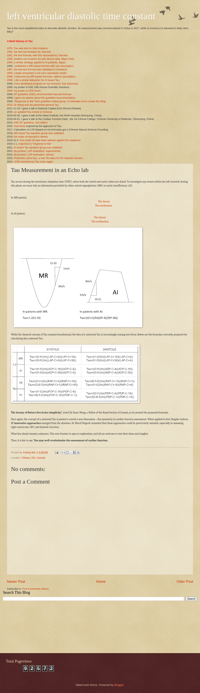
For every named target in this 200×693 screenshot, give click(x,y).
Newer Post (16, 582)
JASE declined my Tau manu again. (34, 161)
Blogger (118, 685)
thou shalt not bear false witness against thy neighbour (50, 140)
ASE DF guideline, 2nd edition (30, 122)
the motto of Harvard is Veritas (31, 136)
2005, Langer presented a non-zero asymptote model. (37, 73)
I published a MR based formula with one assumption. (43, 65)
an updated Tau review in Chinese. (33, 111)
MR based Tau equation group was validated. (39, 133)
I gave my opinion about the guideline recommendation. (45, 97)
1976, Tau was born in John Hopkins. (27, 48)
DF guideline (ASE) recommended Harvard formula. (43, 94)
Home (100, 582)
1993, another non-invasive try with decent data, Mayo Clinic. (41, 58)
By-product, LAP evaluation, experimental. (37, 151)
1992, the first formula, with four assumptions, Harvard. (37, 55)
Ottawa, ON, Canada (33, 457)
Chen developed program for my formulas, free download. (46, 83)
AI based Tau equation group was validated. (38, 147)
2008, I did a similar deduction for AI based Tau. (33, 80)
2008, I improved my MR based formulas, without (34, 76)
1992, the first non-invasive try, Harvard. (29, 51)
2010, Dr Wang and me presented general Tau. (33, 104)
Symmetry (19, 126)
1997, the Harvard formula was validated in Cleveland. (37, 69)
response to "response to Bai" (35, 143)
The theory (104, 201)
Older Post (184, 582)
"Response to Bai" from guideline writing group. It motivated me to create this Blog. (60, 101)
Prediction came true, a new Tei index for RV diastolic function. (49, 158)
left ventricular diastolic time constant (81, 15)
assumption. (69, 76)
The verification (103, 205)
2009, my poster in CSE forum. (24, 90)
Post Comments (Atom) (35, 588)
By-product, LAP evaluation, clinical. (34, 154)
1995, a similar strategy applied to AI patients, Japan (36, 62)
